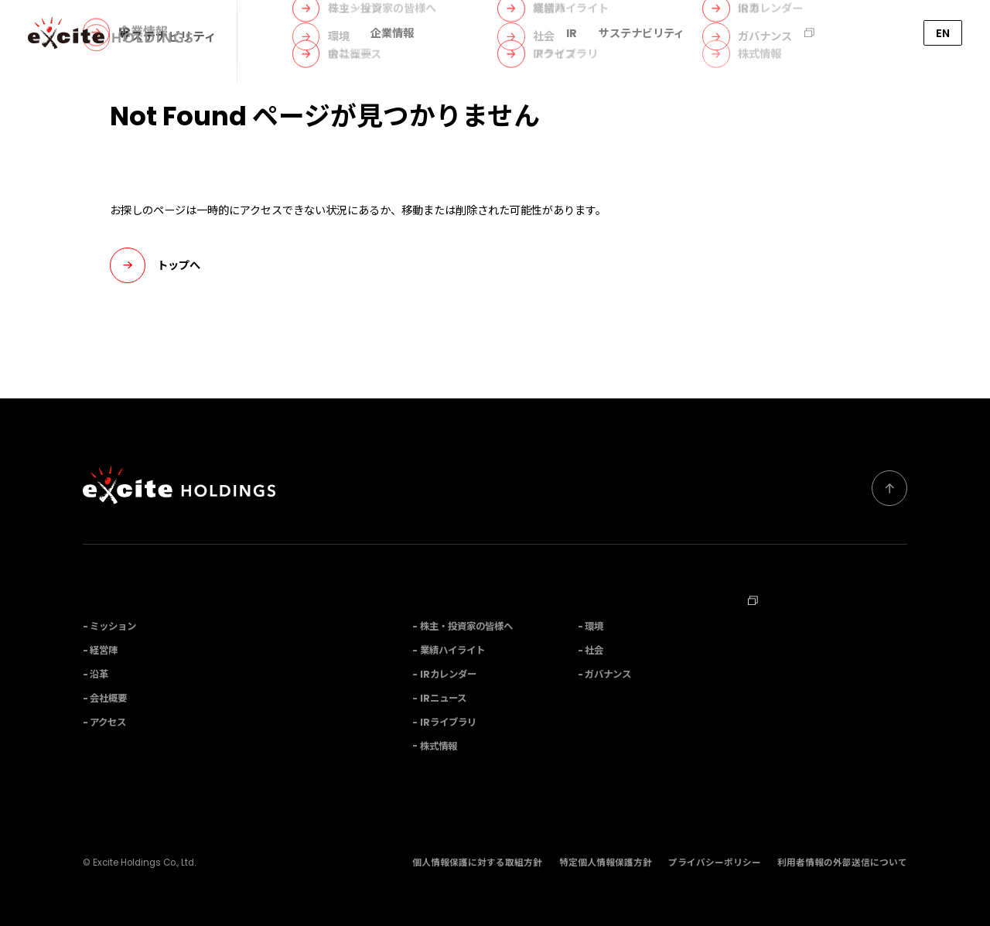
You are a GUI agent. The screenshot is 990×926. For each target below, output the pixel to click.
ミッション (113, 626)
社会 (594, 650)
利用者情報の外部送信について (842, 862)
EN (943, 33)
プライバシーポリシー (714, 862)
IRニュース (443, 698)
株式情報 (438, 746)
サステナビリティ (641, 33)
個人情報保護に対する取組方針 (477, 862)
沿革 (99, 674)
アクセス (108, 722)
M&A (719, 33)
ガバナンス (608, 674)
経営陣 (104, 650)
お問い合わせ (869, 33)
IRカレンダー (448, 674)
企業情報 (392, 33)
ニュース (522, 33)
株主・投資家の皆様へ (466, 626)
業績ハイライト (452, 650)
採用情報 (785, 33)
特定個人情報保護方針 (605, 862)
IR (571, 33)
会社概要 (108, 698)
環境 (594, 626)
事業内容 (458, 33)
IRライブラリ (448, 722)
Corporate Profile (793, 677)
